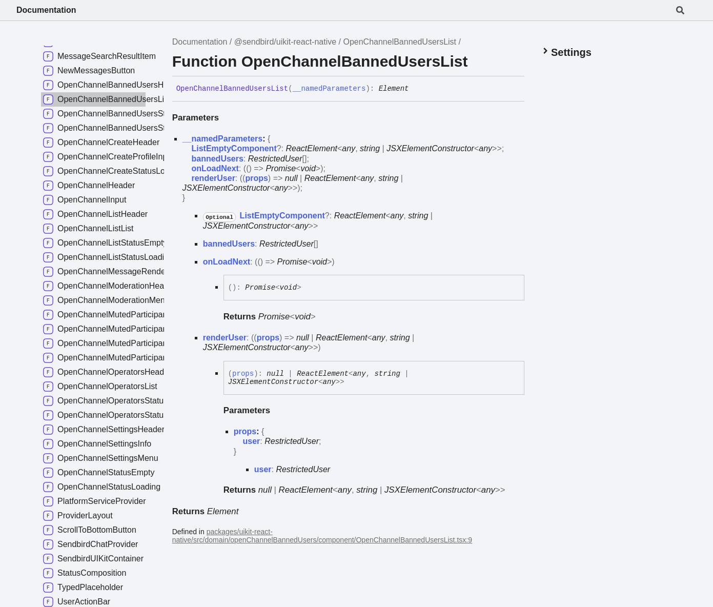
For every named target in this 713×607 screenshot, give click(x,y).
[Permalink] (416, 89)
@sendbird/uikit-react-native (285, 41)
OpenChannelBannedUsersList (399, 41)
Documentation (46, 10)
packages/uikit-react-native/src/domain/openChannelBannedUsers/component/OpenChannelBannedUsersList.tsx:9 (322, 536)
